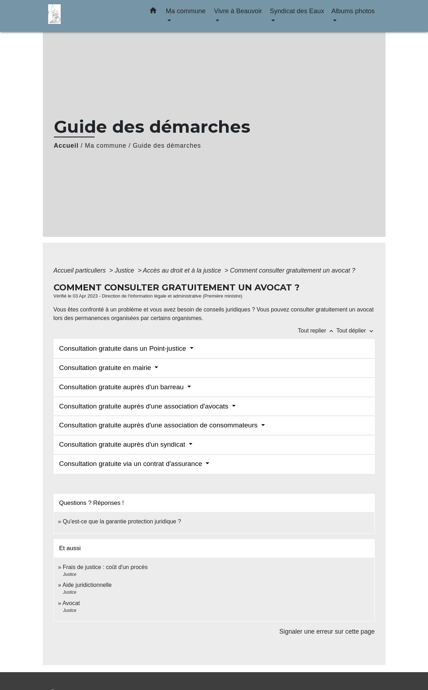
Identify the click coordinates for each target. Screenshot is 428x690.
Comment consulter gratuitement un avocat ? (292, 270)
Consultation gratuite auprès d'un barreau (122, 387)
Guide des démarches (167, 145)
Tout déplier (355, 331)
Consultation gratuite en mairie (106, 367)
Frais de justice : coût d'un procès (105, 567)
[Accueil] (92, 15)
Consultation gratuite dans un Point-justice (123, 348)
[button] (153, 11)
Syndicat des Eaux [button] (297, 11)
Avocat (71, 603)
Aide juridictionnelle (87, 585)
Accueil (66, 145)
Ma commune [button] (186, 11)
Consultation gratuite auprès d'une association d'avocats (144, 406)
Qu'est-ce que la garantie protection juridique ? (122, 521)
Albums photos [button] (353, 11)
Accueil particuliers (81, 270)
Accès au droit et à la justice (183, 270)
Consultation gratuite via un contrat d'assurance (131, 463)
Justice (125, 270)
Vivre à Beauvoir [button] (238, 11)
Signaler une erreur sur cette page (327, 631)
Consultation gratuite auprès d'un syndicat (123, 444)
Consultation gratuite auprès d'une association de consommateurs (159, 425)
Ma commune (106, 145)
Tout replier (317, 331)
